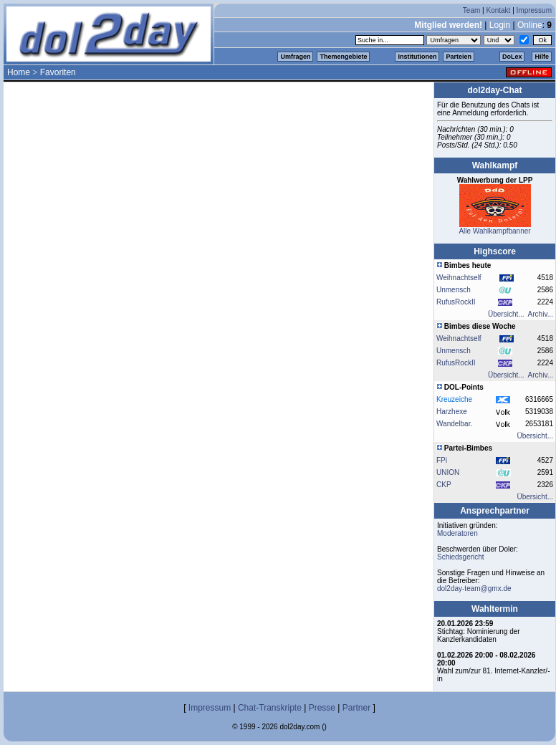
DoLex (512, 56)
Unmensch (453, 290)
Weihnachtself (458, 278)
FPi (441, 460)
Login (499, 25)
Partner (356, 708)
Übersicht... (506, 314)
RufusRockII (455, 302)
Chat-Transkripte (270, 708)
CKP (443, 485)
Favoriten (58, 72)
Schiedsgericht (460, 557)
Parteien (458, 56)
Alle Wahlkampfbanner (494, 231)
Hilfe (542, 56)
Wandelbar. (454, 424)
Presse (322, 708)
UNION (447, 472)
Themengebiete (343, 56)
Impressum (534, 10)
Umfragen (295, 56)
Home (18, 72)
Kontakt (498, 10)
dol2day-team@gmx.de (474, 588)
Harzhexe (451, 411)
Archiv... (540, 314)
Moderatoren (457, 533)
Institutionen (417, 56)
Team (471, 10)
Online (529, 25)
